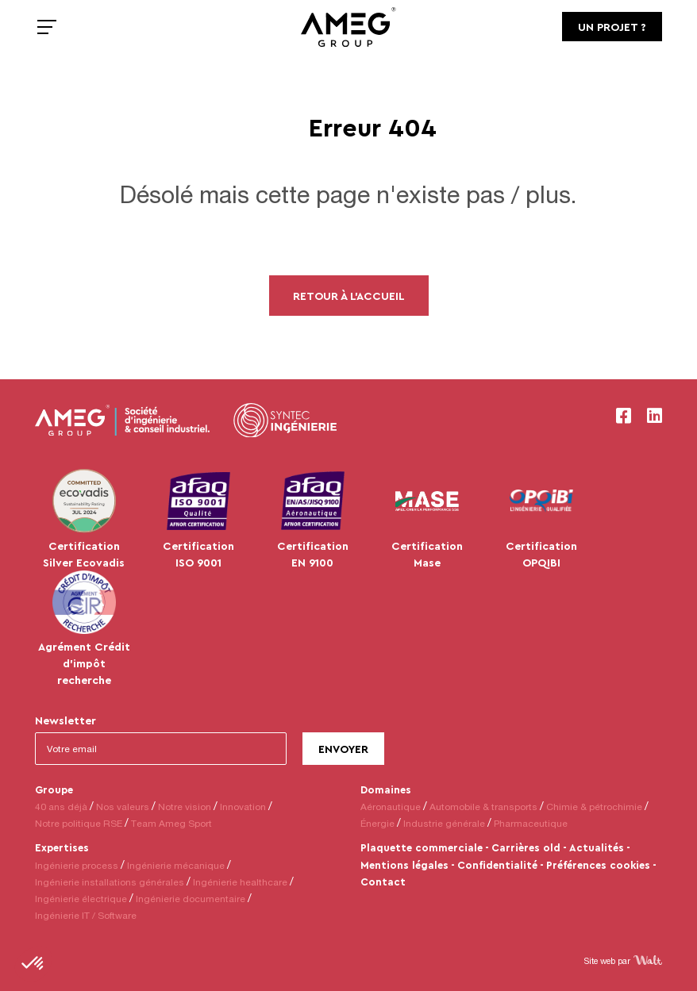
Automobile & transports (483, 806)
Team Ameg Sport (171, 823)
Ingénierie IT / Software (86, 915)
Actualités (596, 847)
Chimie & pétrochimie (594, 806)
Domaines (385, 789)
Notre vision (184, 806)
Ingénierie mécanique (176, 865)
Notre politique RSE (78, 823)
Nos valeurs (122, 806)
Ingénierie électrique (81, 899)
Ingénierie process (76, 865)
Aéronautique (390, 806)
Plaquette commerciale (421, 847)
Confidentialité (497, 864)
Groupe (54, 789)
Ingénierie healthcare (240, 882)
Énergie (377, 823)
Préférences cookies (598, 864)
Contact (383, 881)
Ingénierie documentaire (190, 899)
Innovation (243, 806)
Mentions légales (404, 864)
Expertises (62, 847)
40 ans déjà (61, 806)
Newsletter (65, 720)
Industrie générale (444, 823)
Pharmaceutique (531, 823)
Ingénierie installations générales (109, 882)
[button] (33, 964)
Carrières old (525, 847)
